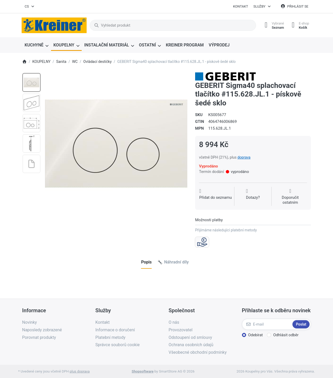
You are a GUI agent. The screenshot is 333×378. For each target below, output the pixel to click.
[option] (31, 82)
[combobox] (29, 6)
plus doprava (80, 371)
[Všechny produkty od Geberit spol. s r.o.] (225, 76)
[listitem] (116, 143)
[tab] (146, 262)
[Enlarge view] (116, 143)
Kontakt (240, 6)
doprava (244, 157)
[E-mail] (267, 324)
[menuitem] (36, 45)
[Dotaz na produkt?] (253, 196)
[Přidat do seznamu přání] (215, 196)
